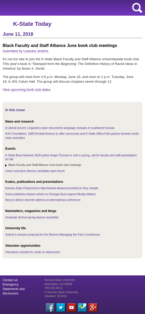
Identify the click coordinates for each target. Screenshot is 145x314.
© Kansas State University (61, 292)
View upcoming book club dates (27, 90)
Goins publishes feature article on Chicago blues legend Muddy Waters (50, 194)
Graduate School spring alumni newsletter (32, 217)
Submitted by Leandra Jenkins (25, 51)
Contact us (10, 280)
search (137, 8)
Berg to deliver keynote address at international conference (42, 199)
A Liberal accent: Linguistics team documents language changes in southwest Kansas (59, 127)
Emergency (11, 284)
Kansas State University (48, 8)
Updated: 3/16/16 (55, 296)
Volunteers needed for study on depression (32, 251)
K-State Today (32, 24)
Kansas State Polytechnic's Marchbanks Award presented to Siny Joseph (51, 188)
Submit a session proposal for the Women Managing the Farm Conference (52, 234)
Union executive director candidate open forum (35, 170)
